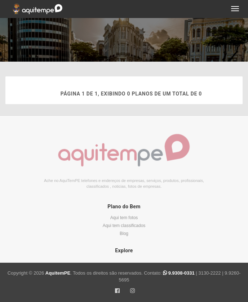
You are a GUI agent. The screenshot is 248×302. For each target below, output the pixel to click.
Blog (124, 233)
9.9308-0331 (179, 273)
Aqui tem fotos (124, 217)
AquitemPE (57, 273)
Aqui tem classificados (124, 225)
